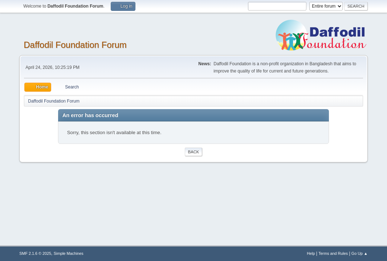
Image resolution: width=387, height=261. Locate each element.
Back (193, 152)
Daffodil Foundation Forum (75, 45)
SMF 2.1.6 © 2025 (35, 253)
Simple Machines (68, 253)
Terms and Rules (333, 253)
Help (311, 253)
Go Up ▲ (359, 253)
